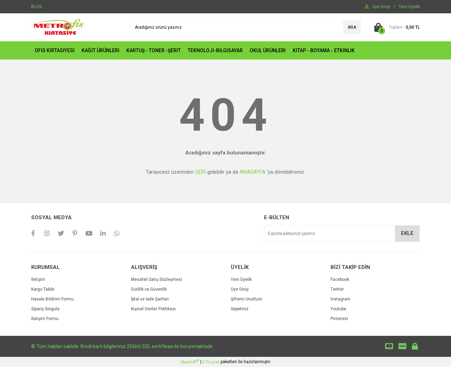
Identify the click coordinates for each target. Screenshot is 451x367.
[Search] (246, 27)
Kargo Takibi (42, 289)
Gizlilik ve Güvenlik (149, 289)
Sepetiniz (240, 308)
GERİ (200, 172)
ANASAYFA (252, 172)
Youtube (338, 308)
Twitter (337, 289)
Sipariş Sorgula (45, 308)
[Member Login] (381, 6)
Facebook (340, 279)
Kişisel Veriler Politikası (153, 308)
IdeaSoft (189, 362)
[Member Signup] (409, 6)
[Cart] (395, 27)
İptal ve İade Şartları (150, 299)
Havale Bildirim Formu (52, 299)
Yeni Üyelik (241, 279)
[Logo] (59, 27)
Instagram (341, 299)
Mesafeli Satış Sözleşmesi (156, 279)
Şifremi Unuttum (246, 299)
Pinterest (339, 318)
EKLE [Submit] (407, 233)
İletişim (38, 279)
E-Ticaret (211, 362)
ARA (352, 27)
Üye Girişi (240, 289)
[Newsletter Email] (341, 234)
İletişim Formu (44, 318)
